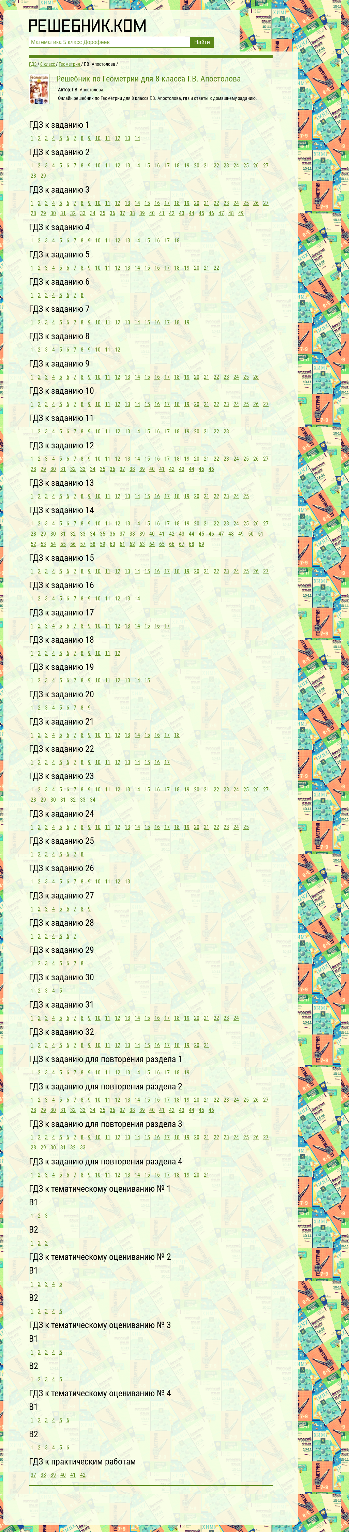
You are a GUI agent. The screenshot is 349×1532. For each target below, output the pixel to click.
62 (132, 544)
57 (83, 544)
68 (191, 544)
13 (127, 138)
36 (112, 213)
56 (73, 544)
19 (186, 165)
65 (162, 544)
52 (33, 544)
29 (43, 176)
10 (98, 138)
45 (201, 213)
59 (102, 544)
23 (226, 165)
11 (107, 138)
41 (162, 213)
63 (142, 544)
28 (33, 176)
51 (260, 534)
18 (177, 165)
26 (256, 165)
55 (63, 544)
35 (102, 213)
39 (142, 213)
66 (171, 544)
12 (117, 138)
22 (216, 165)
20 (196, 165)
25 (246, 165)
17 (167, 165)
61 (122, 544)
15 (147, 165)
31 (63, 213)
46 (211, 213)
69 (201, 544)
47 (221, 213)
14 (137, 138)
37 (122, 213)
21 (206, 165)
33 (83, 213)
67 (181, 544)
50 (251, 534)
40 (152, 213)
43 (181, 213)
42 (171, 213)
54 (53, 544)
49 (241, 213)
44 (191, 213)
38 (132, 213)
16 (157, 165)
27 (266, 165)
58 (92, 544)
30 (53, 213)
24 (236, 165)
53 (43, 544)
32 (73, 213)
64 (152, 544)
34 (92, 213)
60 (112, 544)
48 (231, 213)
